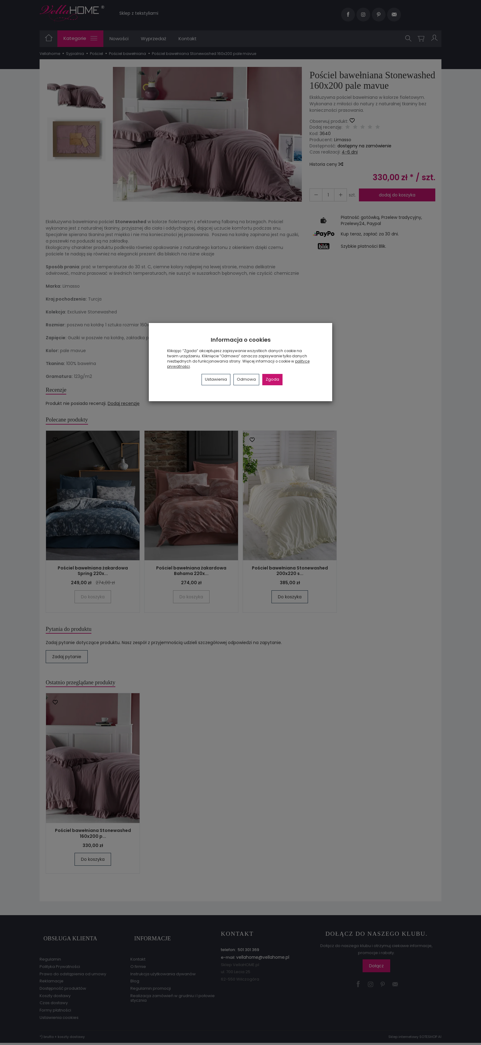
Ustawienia (216, 379)
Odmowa (246, 379)
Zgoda (272, 379)
